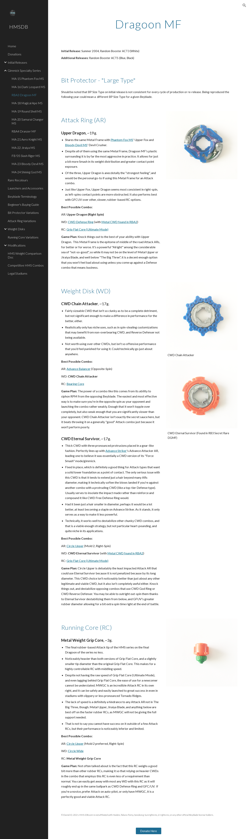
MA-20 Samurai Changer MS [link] (27, 121)
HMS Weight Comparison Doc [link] (24, 255)
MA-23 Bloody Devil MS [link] (27, 164)
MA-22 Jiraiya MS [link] (23, 147)
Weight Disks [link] (16, 229)
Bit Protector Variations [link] (23, 212)
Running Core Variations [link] (23, 237)
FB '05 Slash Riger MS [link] (26, 155)
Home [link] (12, 46)
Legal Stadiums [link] (17, 273)
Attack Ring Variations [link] (22, 221)
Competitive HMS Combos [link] (26, 265)
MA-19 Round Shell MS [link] (27, 111)
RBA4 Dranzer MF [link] (24, 131)
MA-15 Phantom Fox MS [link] (28, 78)
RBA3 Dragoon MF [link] (24, 95)
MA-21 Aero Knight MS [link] (27, 139)
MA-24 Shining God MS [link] (27, 172)
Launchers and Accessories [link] (25, 188)
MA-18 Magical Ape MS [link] (27, 103)
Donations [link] (14, 54)
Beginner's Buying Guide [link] (23, 204)
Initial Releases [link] (17, 62)
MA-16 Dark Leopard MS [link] (28, 87)
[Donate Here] (148, 831)
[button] (244, 5)
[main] (148, 24)
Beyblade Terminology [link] (22, 196)
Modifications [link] (17, 245)
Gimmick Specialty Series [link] (24, 70)
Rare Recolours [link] (18, 180)
